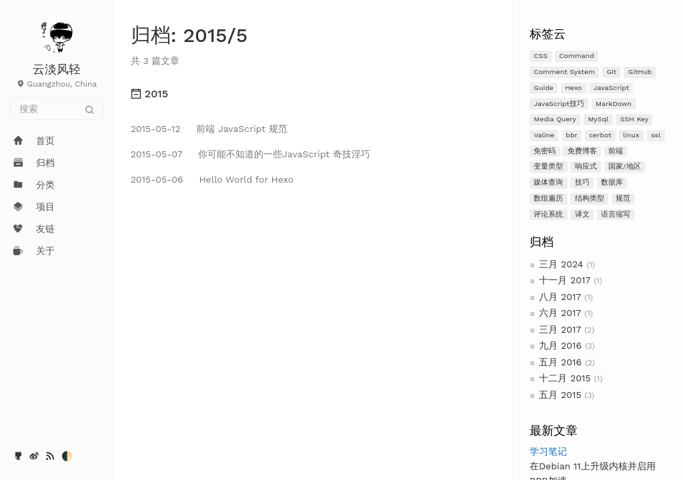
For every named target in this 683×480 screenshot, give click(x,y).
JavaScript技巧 (559, 103)
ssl (655, 135)
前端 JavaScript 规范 (209, 128)
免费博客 (582, 151)
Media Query (555, 119)
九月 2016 (560, 345)
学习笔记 (548, 451)
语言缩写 (615, 214)
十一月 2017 (564, 280)
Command (576, 55)
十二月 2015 (564, 378)
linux (631, 135)
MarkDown (614, 103)
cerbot (600, 135)
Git (611, 71)
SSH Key (634, 119)
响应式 (586, 166)
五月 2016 (560, 362)
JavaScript (611, 87)
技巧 (582, 182)
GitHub (640, 71)
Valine (544, 135)
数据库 (612, 182)
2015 (149, 93)
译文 (582, 214)
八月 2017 (560, 296)
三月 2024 (561, 264)
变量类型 (548, 166)
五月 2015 (560, 394)
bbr (571, 135)
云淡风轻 (57, 69)
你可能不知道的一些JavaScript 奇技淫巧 (250, 154)
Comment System (564, 71)
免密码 (545, 151)
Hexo (573, 87)
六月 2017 (560, 312)
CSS (541, 55)
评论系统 (548, 214)
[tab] (313, 94)
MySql (598, 119)
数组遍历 (548, 198)
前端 (615, 151)
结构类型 (589, 198)
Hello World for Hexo (212, 179)
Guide (544, 87)
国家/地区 (624, 166)
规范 (623, 198)
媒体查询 (548, 182)
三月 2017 (560, 329)
